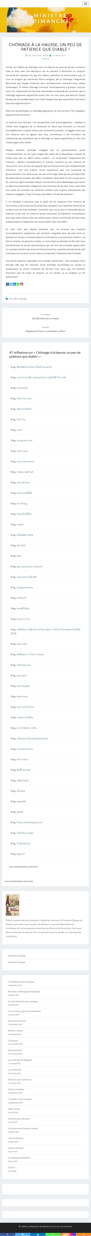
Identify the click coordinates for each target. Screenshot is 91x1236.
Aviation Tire (23, 618)
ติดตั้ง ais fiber (24, 769)
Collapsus (13, 1040)
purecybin (22, 675)
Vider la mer (14, 1108)
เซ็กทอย (21, 790)
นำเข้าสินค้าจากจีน (26, 727)
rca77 (19, 429)
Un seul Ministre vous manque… (24, 1001)
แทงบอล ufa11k (25, 748)
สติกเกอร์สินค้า (24, 408)
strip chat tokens (25, 461)
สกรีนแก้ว (22, 597)
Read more (22, 696)
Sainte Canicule (16, 1147)
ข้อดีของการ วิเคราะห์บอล (30, 654)
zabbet (20, 524)
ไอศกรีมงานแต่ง (25, 832)
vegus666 (21, 801)
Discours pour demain (19, 1118)
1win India (22, 643)
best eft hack (23, 482)
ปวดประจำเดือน (25, 717)
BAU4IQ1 (21, 545)
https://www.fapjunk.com (29, 822)
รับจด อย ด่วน (23, 843)
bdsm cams (22, 451)
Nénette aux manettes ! (20, 1079)
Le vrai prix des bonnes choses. (23, 1128)
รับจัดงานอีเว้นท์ (25, 471)
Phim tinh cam (24, 398)
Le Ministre (59, 55)
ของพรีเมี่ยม (23, 608)
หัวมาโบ (21, 419)
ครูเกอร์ (21, 853)
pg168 (20, 811)
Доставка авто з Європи (29, 566)
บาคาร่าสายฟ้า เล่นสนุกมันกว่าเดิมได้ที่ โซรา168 (41, 377)
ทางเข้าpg (22, 503)
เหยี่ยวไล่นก (23, 780)
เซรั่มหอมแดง (24, 664)
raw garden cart (24, 440)
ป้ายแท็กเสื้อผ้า (24, 513)
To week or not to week (19, 1099)
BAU (19, 555)
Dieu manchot (15, 1050)
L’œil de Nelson (15, 1138)
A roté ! (11, 1167)
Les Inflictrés (14, 1069)
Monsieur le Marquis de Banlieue (24, 991)
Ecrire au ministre (63, 1226)
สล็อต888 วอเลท (25, 534)
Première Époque (18, 298)
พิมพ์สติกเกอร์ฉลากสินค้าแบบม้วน (34, 366)
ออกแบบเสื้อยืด (24, 492)
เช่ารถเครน (23, 759)
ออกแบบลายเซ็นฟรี (27, 576)
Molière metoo (15, 1030)
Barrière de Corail (17, 1020)
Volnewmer (22, 387)
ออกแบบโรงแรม (25, 706)
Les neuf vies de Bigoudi (20, 1059)
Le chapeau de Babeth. (19, 1157)
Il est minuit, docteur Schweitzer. (24, 1011)
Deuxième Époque (17, 955)
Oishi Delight (23, 685)
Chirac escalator (16, 1089)
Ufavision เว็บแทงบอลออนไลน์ (32, 738)
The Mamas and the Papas (21, 981)
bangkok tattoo (25, 587)
